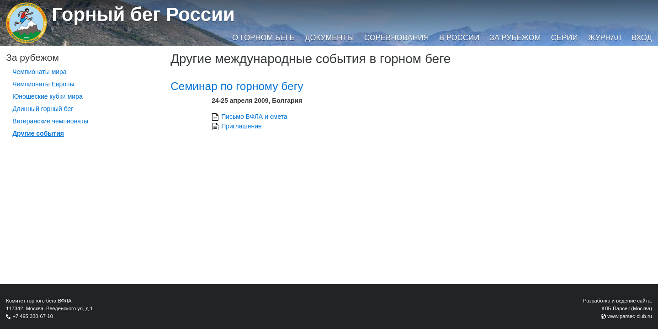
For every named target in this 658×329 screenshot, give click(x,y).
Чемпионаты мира (39, 71)
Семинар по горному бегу (236, 86)
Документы (329, 37)
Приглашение (241, 126)
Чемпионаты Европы (43, 84)
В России (459, 37)
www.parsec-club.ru (629, 316)
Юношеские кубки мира (47, 96)
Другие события (38, 133)
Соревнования (396, 37)
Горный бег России (143, 14)
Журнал (604, 37)
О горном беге (263, 37)
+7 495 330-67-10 (32, 316)
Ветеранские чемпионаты (50, 121)
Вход (641, 37)
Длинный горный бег (42, 108)
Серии (564, 37)
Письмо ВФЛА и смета (254, 116)
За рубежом (515, 37)
